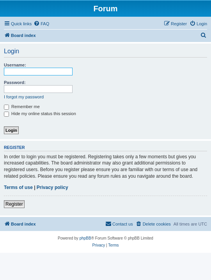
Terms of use (18, 187)
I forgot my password (24, 96)
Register (14, 204)
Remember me (22, 106)
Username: (15, 65)
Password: (15, 82)
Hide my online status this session (40, 113)
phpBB (85, 238)
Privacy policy (52, 187)
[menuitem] (41, 23)
